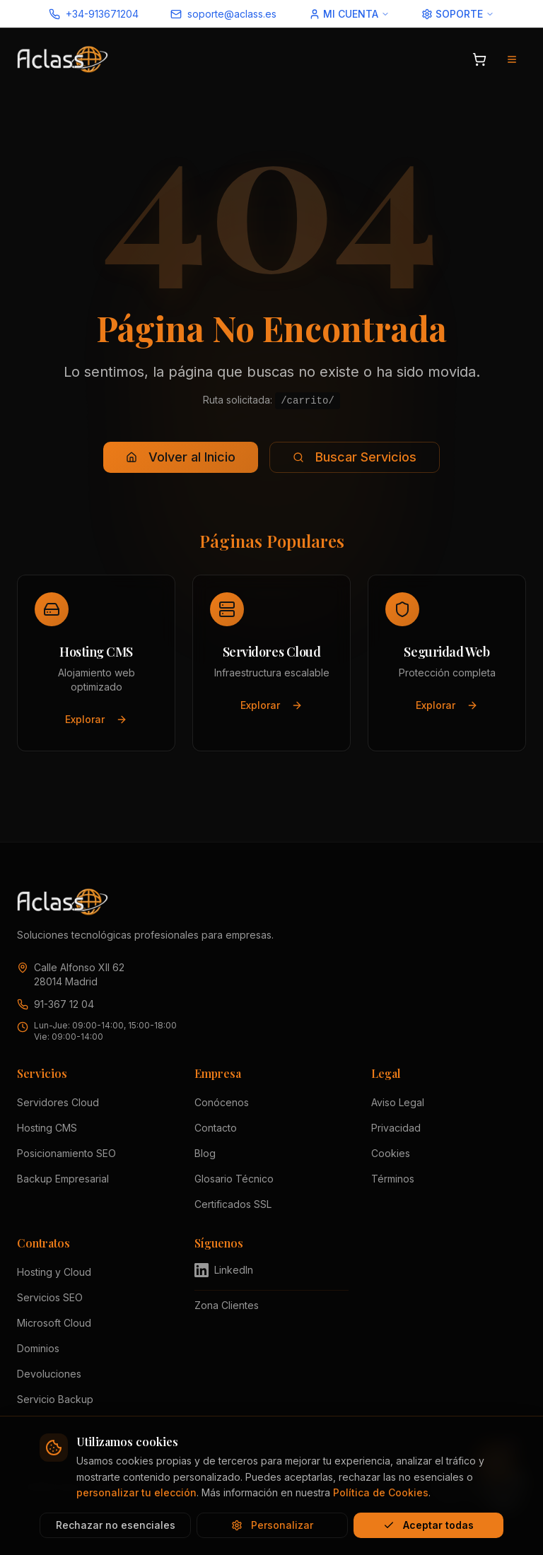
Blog (205, 1153)
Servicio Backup (55, 1399)
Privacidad (396, 1128)
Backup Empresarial (63, 1179)
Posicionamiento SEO (66, 1153)
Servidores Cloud (58, 1102)
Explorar (96, 719)
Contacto (215, 1128)
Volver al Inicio (180, 457)
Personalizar (272, 1525)
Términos (392, 1179)
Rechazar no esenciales (115, 1525)
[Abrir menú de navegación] (512, 59)
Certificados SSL (233, 1204)
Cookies (390, 1153)
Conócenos (221, 1102)
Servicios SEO (50, 1297)
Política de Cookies (380, 1492)
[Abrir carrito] (479, 59)
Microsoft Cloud (54, 1323)
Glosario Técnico (234, 1179)
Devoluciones (49, 1374)
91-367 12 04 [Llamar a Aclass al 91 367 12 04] (64, 1004)
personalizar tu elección (136, 1492)
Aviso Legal (397, 1102)
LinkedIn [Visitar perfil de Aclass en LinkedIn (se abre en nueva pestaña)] (223, 1270)
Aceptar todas (428, 1525)
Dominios (38, 1348)
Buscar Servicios (354, 457)
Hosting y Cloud (54, 1272)
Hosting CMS (47, 1128)
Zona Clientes (226, 1305)
